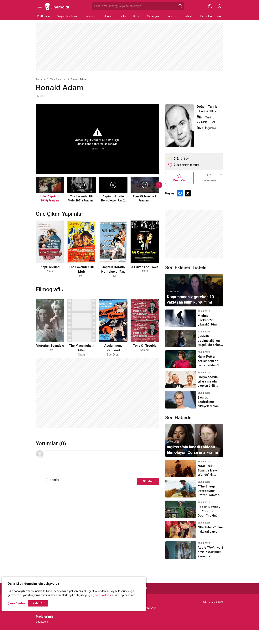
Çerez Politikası (102, 595)
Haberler (172, 16)
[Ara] (180, 6)
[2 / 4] (81, 249)
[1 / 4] (50, 249)
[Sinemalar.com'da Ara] (134, 6)
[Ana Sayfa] (57, 6)
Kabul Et (38, 603)
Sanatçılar (153, 16)
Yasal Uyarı (150, 607)
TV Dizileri (205, 16)
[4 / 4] (145, 249)
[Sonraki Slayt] (159, 185)
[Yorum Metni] (102, 463)
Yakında (90, 16)
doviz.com (42, 621)
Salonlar (107, 16)
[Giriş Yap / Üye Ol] (210, 6)
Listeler (188, 16)
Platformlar (44, 16)
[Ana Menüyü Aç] (40, 6)
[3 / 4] (113, 249)
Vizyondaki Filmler (68, 16)
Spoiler (54, 480)
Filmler (122, 16)
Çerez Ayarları (16, 603)
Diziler (137, 16)
